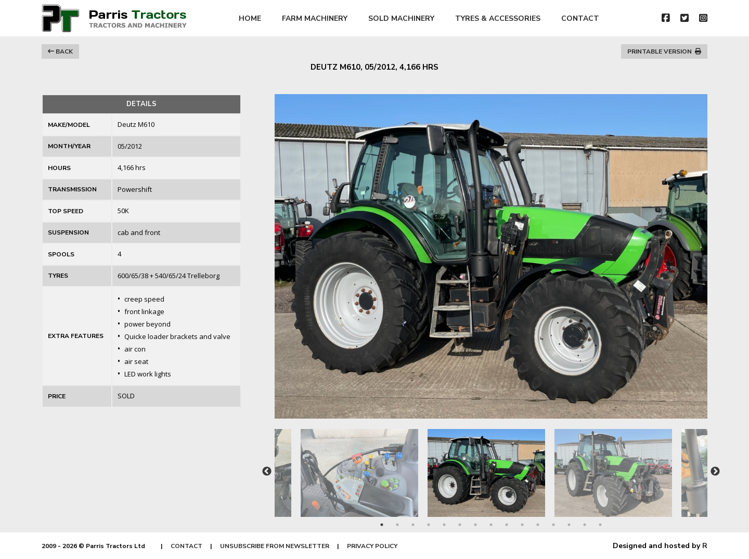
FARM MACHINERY (314, 18)
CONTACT (580, 18)
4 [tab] (428, 524)
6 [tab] (460, 524)
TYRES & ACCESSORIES (497, 18)
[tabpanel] (491, 468)
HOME (250, 18)
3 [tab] (413, 524)
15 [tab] (600, 524)
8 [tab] (491, 524)
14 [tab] (584, 524)
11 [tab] (538, 524)
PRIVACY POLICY (372, 546)
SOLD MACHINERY (401, 18)
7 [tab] (475, 524)
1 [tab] (382, 524)
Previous (267, 471)
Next (715, 471)
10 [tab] (522, 524)
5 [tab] (444, 524)
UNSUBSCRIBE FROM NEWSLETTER (274, 546)
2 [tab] (397, 524)
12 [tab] (553, 524)
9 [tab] (506, 524)
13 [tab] (569, 524)
